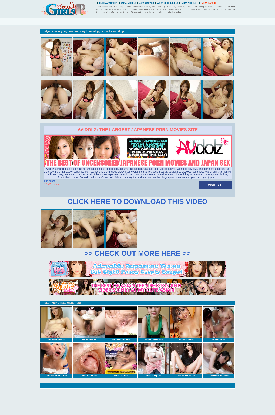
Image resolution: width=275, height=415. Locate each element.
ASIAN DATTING (208, 3)
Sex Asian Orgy (89, 323)
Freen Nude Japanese (218, 360)
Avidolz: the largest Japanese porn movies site (138, 129)
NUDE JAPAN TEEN (108, 3)
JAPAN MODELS (128, 3)
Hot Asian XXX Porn (121, 323)
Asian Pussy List (154, 360)
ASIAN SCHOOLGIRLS (167, 3)
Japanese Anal (218, 323)
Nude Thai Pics (121, 360)
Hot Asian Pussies (56, 323)
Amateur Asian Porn (154, 323)
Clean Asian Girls (89, 360)
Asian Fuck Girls (186, 323)
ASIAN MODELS (188, 3)
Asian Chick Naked (186, 360)
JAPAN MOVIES (146, 3)
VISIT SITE (216, 185)
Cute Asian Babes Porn (56, 360)
